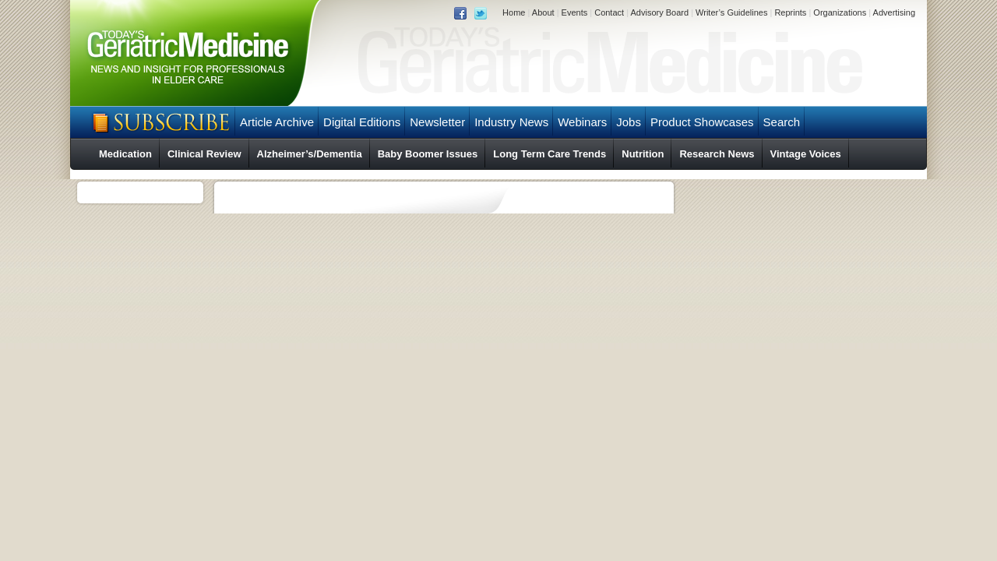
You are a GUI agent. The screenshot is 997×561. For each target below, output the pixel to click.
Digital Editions (361, 122)
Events (575, 12)
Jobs (628, 122)
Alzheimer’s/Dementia (309, 154)
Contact (609, 12)
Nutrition (643, 154)
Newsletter (437, 122)
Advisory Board (659, 12)
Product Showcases (702, 122)
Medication (125, 154)
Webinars (582, 122)
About (543, 12)
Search (782, 122)
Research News (716, 154)
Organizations (839, 12)
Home (513, 12)
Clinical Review (204, 154)
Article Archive (277, 122)
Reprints (790, 12)
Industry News (511, 122)
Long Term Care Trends (549, 154)
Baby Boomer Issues (428, 154)
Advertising (894, 12)
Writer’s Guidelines (731, 12)
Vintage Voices (805, 154)
